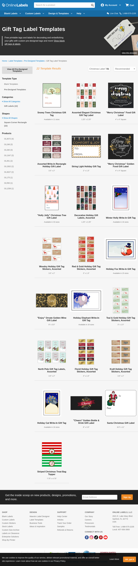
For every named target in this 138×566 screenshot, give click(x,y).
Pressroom (89, 523)
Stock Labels (7, 526)
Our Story (89, 516)
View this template (129, 53)
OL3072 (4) (9, 139)
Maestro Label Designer (40, 516)
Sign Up (127, 497)
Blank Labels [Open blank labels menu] (12, 13)
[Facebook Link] (87, 537)
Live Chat (112, 13)
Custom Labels (8, 520)
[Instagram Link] (91, 537)
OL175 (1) (8, 177)
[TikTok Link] (96, 537)
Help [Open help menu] (81, 13)
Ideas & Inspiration (37, 526)
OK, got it (129, 559)
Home (4, 61)
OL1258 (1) (9, 188)
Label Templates (15, 61)
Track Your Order (64, 523)
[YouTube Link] (105, 537)
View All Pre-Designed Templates (17, 70)
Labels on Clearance (10, 533)
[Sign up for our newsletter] (99, 497)
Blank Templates (11, 84)
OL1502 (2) (9, 166)
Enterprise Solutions (10, 537)
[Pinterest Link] (101, 537)
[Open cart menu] (129, 5)
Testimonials (90, 526)
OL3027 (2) (9, 172)
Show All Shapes (9, 118)
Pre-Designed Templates (34, 61)
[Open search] (92, 5)
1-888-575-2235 (128, 13)
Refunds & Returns (65, 530)
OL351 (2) (8, 161)
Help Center (62, 516)
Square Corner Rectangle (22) (15, 124)
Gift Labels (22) (11, 106)
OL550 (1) (8, 183)
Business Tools (36, 523)
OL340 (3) (8, 150)
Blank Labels (7, 516)
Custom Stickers (9, 523)
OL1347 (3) (9, 155)
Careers (88, 520)
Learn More (114, 559)
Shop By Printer (8, 540)
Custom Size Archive (10, 530)
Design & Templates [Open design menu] (60, 13)
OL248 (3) (8, 144)
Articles (60, 520)
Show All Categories (11, 101)
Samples (60, 526)
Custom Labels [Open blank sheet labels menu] (34, 13)
